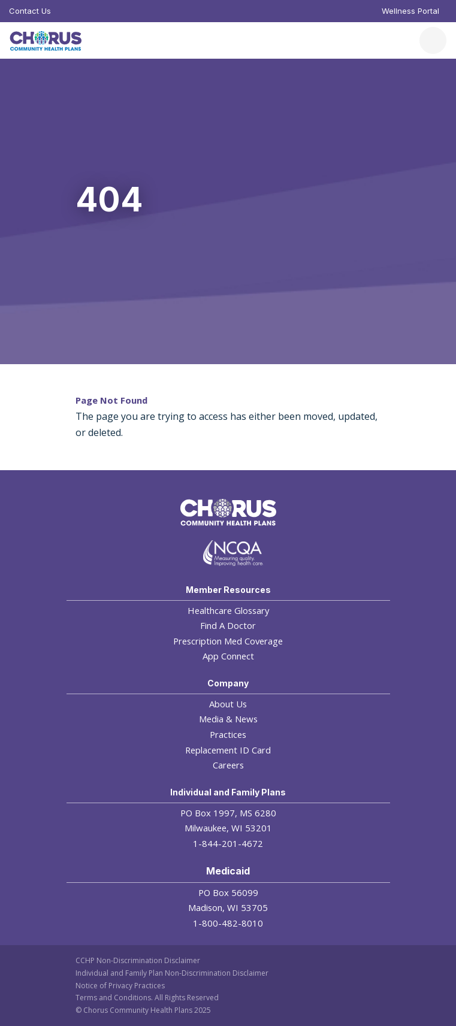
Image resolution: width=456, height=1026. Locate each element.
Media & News (228, 719)
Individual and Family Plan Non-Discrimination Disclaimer (172, 973)
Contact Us (30, 11)
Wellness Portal (410, 11)
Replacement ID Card (228, 750)
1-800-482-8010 (228, 923)
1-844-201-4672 (228, 843)
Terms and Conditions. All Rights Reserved (147, 997)
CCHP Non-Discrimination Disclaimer (138, 960)
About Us (228, 704)
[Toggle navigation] (432, 40)
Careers (228, 765)
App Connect (228, 656)
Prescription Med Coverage (228, 641)
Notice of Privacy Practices (120, 985)
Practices (228, 734)
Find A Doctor (228, 625)
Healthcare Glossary (228, 610)
